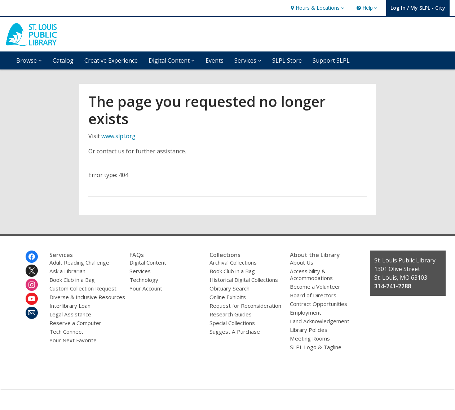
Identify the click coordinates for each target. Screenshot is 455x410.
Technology (143, 279)
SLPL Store (287, 60)
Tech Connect (66, 331)
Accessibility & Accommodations (311, 274)
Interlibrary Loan (69, 305)
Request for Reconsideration (245, 305)
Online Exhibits (227, 297)
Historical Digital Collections (243, 279)
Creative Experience (111, 60)
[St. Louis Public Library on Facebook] (32, 257)
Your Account (145, 288)
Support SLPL (331, 60)
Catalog (63, 60)
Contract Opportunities (318, 303)
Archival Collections (233, 262)
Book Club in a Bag (72, 279)
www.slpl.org (118, 136)
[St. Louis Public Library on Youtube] (32, 299)
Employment (305, 312)
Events (215, 60)
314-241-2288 (392, 286)
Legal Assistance (70, 314)
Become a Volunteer (315, 286)
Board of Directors (313, 295)
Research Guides (230, 314)
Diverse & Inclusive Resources (87, 297)
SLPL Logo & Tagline (315, 347)
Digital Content (147, 262)
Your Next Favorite (73, 340)
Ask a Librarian (67, 271)
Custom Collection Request (82, 288)
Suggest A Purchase (234, 331)
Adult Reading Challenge (79, 262)
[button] (316, 8)
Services (140, 271)
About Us (301, 262)
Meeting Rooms (310, 338)
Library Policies (308, 329)
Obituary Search (229, 288)
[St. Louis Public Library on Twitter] (32, 271)
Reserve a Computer (75, 322)
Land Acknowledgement (319, 321)
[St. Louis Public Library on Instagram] (32, 285)
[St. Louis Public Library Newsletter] (32, 313)
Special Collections (232, 322)
